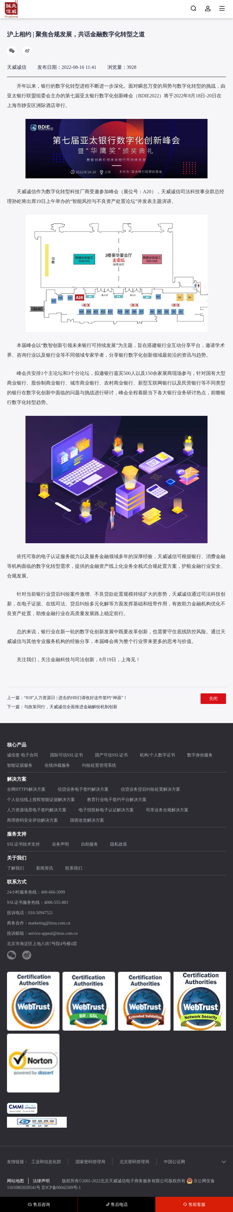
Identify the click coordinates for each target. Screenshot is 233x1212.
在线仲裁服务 (57, 765)
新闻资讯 (44, 868)
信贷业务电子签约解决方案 (83, 789)
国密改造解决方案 (87, 820)
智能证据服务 (19, 765)
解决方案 (16, 779)
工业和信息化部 (46, 1162)
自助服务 (89, 844)
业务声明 (60, 844)
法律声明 (41, 1181)
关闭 (213, 698)
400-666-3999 (53, 892)
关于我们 (16, 858)
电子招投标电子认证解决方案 (106, 810)
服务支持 (16, 834)
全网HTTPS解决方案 (26, 789)
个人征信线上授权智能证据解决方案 (41, 800)
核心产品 (16, 745)
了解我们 (15, 868)
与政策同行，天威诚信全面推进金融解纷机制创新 (70, 707)
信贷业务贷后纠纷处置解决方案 (150, 789)
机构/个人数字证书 (157, 755)
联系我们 (73, 868)
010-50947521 (40, 913)
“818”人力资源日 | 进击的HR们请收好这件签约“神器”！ (75, 697)
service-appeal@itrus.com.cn (53, 933)
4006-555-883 (56, 903)
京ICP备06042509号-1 (62, 1187)
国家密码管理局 (91, 1162)
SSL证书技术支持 (23, 844)
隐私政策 (118, 844)
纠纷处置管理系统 (99, 765)
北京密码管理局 (136, 1162)
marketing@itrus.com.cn (49, 923)
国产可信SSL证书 (111, 755)
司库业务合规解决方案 (167, 810)
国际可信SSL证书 (66, 755)
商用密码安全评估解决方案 (32, 820)
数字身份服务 (200, 755)
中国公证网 (177, 1162)
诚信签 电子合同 (22, 755)
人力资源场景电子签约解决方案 (36, 810)
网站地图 (15, 1181)
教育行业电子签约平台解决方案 (117, 800)
